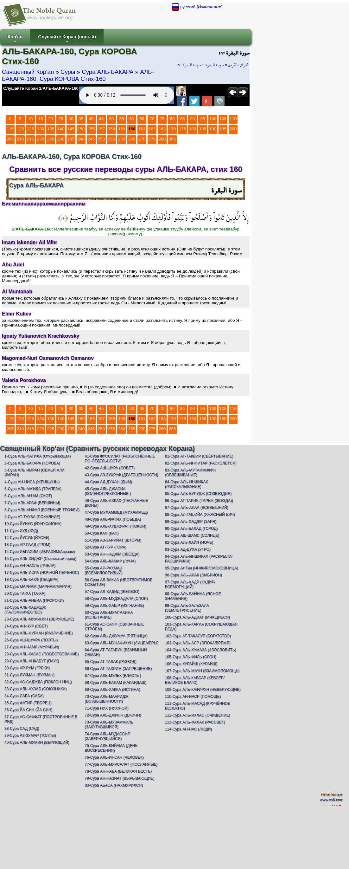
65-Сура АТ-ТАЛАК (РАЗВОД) (110, 661)
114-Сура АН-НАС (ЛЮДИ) (188, 729)
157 (101, 128)
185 (202, 128)
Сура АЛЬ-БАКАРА (107, 71)
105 (222, 118)
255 (111, 139)
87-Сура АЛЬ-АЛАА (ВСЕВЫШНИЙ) (196, 507)
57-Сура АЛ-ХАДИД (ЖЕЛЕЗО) (112, 591)
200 (233, 128)
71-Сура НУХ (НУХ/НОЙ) (106, 708)
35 (81, 118)
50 (111, 118)
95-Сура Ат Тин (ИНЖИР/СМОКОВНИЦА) (201, 568)
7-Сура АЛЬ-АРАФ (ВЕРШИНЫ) (32, 503)
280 (162, 139)
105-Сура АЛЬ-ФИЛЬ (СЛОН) (190, 657)
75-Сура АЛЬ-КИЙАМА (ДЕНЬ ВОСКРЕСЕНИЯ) (111, 748)
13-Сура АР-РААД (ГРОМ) (27, 544)
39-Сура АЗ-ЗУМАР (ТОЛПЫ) (30, 735)
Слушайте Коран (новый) (67, 39)
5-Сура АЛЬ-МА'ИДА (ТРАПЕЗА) (32, 489)
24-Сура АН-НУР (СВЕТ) (26, 626)
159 (121, 128)
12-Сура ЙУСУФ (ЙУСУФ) (26, 537)
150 (81, 128)
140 (60, 128)
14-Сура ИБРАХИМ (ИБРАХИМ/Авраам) (39, 551)
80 (172, 118)
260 (121, 139)
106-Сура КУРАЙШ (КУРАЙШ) (191, 664)
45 (101, 118)
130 (40, 128)
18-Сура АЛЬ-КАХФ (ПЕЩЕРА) (31, 579)
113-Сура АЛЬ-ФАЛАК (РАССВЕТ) (195, 722)
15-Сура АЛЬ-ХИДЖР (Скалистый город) (40, 558)
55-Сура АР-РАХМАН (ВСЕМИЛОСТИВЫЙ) (104, 570)
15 (40, 118)
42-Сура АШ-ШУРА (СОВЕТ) (110, 468)
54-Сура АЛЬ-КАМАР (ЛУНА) (110, 561)
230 (60, 139)
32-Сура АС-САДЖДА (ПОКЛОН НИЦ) (38, 682)
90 (192, 118)
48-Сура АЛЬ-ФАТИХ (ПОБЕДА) (113, 519)
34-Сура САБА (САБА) (24, 696)
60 (132, 118)
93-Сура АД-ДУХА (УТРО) (188, 549)
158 (111, 128)
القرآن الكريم (239, 65)
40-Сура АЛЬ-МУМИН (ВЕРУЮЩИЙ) (36, 742)
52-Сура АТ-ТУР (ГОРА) (105, 547)
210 (20, 139)
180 (192, 128)
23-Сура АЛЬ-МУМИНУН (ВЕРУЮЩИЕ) (39, 619)
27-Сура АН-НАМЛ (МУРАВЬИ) (31, 647)
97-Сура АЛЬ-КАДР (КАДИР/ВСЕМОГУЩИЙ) (190, 584)
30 (71, 118)
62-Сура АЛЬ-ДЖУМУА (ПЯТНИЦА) (116, 636)
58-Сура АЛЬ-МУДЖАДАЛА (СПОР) (116, 598)
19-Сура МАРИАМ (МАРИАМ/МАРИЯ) (38, 586)
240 (81, 139)
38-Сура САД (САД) (21, 728)
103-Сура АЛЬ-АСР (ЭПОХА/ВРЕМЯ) (198, 643)
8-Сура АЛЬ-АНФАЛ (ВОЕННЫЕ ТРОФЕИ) (41, 510)
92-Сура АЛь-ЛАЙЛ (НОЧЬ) (189, 542)
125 (30, 128)
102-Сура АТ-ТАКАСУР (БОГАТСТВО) (198, 636)
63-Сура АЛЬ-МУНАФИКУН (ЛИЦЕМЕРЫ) (121, 643)
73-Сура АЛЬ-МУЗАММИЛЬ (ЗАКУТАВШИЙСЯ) (109, 724)
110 (233, 118)
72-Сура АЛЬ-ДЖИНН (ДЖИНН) (113, 715)
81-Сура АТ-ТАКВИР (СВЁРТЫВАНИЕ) (199, 456)
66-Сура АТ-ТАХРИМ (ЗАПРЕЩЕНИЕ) (118, 668)
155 (91, 128)
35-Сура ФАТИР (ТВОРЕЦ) (28, 703)
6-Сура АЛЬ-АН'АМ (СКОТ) (28, 496)
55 (121, 118)
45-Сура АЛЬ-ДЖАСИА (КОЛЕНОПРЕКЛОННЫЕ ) (108, 491)
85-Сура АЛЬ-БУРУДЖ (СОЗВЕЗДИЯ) (198, 493)
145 (70, 128)
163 (162, 128)
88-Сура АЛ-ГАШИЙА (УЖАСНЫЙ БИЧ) (200, 514)
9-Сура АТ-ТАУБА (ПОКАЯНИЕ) (32, 517)
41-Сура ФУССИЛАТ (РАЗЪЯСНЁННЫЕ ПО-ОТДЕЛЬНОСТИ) (120, 458)
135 (50, 128)
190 (212, 128)
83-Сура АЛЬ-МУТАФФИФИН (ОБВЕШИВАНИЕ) (190, 472)
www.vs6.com (331, 800)
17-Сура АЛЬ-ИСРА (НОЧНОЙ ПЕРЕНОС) (41, 572)
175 (182, 128)
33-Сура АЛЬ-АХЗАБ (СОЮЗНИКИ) (35, 689)
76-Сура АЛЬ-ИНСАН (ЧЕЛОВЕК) (114, 757)
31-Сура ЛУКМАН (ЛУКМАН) (29, 675)
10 (30, 118)
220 (40, 139)
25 (61, 118)
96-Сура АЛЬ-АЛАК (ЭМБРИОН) (193, 575)
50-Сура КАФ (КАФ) (101, 533)
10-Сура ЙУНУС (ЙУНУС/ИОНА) (32, 524)
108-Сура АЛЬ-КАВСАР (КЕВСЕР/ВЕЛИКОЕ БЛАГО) (195, 680)
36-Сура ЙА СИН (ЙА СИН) (28, 710)
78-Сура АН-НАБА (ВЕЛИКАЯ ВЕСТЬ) (118, 771)
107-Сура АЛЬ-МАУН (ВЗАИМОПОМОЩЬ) (202, 671)
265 (131, 139)
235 (70, 139)
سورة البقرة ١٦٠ (188, 65)
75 (162, 118)
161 (141, 128)
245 (91, 139)
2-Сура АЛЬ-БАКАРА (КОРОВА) (32, 463)
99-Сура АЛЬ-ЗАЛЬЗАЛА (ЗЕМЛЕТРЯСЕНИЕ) (187, 608)
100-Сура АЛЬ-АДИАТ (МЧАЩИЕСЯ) (197, 617)
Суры (67, 71)
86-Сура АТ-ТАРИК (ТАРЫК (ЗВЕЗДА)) (199, 500)
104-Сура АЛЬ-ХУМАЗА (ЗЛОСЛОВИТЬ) (200, 650)
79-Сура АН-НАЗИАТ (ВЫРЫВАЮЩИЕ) (119, 778)
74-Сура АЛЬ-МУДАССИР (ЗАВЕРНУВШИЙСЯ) (107, 736)
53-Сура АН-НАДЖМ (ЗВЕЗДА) (112, 554)
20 (50, 118)
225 (50, 139)
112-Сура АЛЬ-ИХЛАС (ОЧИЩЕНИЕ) (197, 715)
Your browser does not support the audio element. (126, 95)
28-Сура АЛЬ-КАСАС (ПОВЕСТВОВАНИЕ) (41, 654)
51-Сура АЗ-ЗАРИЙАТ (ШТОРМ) (113, 540)
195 (222, 128)
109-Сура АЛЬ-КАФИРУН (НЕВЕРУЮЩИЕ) (203, 689)
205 (10, 139)
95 (202, 118)
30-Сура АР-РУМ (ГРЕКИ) (27, 668)
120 (20, 128)
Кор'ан (15, 39)
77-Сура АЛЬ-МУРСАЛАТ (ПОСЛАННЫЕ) (121, 764)
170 (172, 128)
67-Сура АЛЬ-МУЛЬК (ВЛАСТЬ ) (113, 675)
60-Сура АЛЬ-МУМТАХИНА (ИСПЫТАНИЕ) (109, 614)
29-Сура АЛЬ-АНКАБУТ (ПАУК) (31, 661)
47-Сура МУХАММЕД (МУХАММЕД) (116, 512)
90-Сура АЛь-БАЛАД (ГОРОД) (191, 528)
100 (212, 118)
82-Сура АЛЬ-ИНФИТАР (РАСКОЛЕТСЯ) (201, 463)
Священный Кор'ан (28, 71)
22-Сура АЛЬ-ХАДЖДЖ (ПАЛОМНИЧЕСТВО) (25, 609)
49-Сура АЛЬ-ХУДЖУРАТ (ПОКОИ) (115, 526)
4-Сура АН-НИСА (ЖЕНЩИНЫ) (32, 482)
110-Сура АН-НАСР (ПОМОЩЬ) (193, 696)
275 (152, 139)
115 (10, 128)
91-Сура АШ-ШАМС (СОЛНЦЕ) (192, 535)
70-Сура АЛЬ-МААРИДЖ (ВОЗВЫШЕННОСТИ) (106, 699)
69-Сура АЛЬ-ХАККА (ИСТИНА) (112, 689)
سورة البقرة (215, 65)
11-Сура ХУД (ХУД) (21, 531)
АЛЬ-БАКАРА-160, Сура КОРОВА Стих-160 (78, 75)
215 (30, 139)
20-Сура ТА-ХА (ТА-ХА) (25, 593)
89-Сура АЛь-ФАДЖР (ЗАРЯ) (190, 521)
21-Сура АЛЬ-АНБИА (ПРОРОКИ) (34, 600)
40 (91, 118)
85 (182, 118)
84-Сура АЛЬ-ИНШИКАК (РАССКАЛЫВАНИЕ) (186, 484)
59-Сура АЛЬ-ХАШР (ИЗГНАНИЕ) (114, 605)
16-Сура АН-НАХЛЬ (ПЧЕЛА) (29, 565)
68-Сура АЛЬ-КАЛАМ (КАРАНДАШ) (115, 682)
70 (152, 118)
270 (141, 139)
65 (142, 118)
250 (101, 139)
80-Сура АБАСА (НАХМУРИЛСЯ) (114, 785)
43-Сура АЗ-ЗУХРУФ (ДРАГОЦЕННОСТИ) (121, 475)
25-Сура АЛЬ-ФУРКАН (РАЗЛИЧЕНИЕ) (38, 633)
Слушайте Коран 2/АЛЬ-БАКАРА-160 (41, 88)
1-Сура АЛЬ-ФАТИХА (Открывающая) (37, 456)
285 (172, 139)
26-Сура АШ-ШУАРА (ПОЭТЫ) (31, 640)
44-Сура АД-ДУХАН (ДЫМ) (108, 482)
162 (152, 128)
